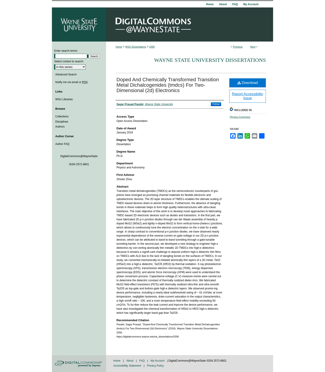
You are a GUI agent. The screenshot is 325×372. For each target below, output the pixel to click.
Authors (60, 126)
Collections (62, 116)
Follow (216, 104)
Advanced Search (66, 74)
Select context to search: (69, 61)
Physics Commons (240, 117)
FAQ (142, 360)
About (130, 360)
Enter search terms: (66, 50)
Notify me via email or (71, 82)
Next (252, 46)
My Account (158, 360)
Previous (238, 46)
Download (247, 83)
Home (119, 46)
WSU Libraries (64, 99)
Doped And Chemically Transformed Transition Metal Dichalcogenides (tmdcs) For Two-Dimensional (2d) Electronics (167, 85)
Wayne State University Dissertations (210, 60)
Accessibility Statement (127, 365)
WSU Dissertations (135, 46)
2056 (152, 46)
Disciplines (61, 121)
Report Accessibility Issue (247, 96)
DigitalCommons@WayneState (189, 24)
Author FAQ (62, 144)
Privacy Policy (155, 365)
